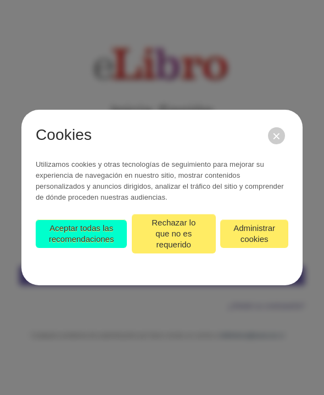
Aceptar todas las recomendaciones (81, 233)
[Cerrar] (276, 135)
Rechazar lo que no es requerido (173, 233)
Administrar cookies (254, 233)
